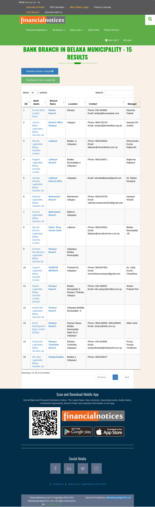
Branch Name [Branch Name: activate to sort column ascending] (53, 102)
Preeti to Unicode (102, 7)
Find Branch (32, 12)
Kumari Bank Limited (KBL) (38, 113)
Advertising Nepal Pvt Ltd (118, 498)
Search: (113, 92)
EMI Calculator (57, 7)
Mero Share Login (79, 7)
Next (127, 377)
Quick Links (76, 30)
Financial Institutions (37, 30)
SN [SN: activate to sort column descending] (26, 104)
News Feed (93, 30)
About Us (72, 484)
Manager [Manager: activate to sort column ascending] (132, 104)
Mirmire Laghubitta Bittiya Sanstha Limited (37, 147)
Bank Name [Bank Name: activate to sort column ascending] (36, 102)
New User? (112, 40)
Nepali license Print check (93, 484)
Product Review (111, 30)
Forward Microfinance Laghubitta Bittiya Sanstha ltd (38, 255)
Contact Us (58, 484)
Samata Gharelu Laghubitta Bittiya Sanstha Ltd (38, 184)
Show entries (35, 92)
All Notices (59, 30)
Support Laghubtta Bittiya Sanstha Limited (37, 273)
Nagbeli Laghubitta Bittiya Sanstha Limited (37, 165)
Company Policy (53, 504)
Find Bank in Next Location (40, 80)
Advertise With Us (53, 12)
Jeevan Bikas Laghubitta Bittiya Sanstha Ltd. (38, 128)
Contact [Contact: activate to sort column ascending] (93, 104)
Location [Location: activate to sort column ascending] (72, 104)
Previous (101, 377)
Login (127, 40)
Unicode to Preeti (35, 7)
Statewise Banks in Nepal (39, 71)
